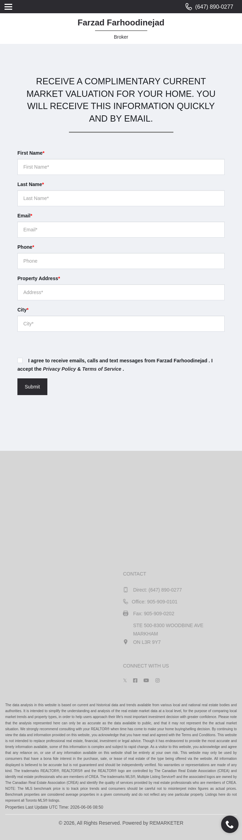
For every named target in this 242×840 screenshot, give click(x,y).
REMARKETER (166, 823)
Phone (25, 247)
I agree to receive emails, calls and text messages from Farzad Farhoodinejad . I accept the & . (115, 365)
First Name (31, 153)
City (23, 310)
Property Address (38, 278)
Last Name (30, 184)
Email (24, 215)
